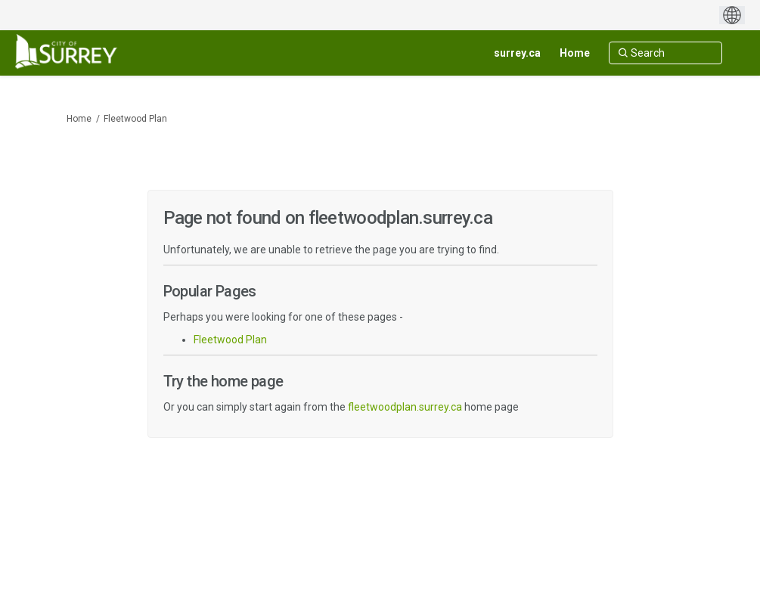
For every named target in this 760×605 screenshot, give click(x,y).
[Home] (575, 53)
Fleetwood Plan (135, 118)
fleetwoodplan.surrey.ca (405, 407)
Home (79, 118)
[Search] (665, 53)
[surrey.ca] (517, 53)
